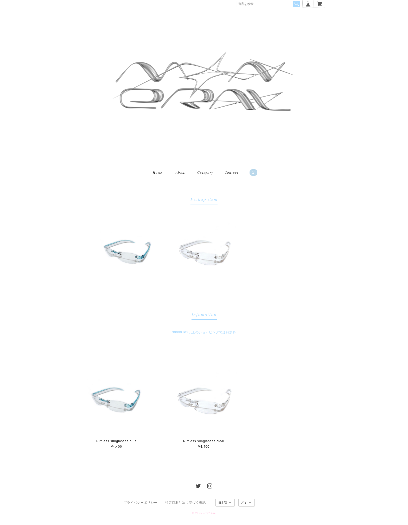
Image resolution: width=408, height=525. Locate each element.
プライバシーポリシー (140, 503)
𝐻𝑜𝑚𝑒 (157, 173)
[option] (127, 251)
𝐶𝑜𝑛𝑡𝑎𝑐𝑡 (231, 173)
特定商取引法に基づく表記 (185, 503)
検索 (296, 4)
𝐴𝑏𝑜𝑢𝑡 (181, 173)
